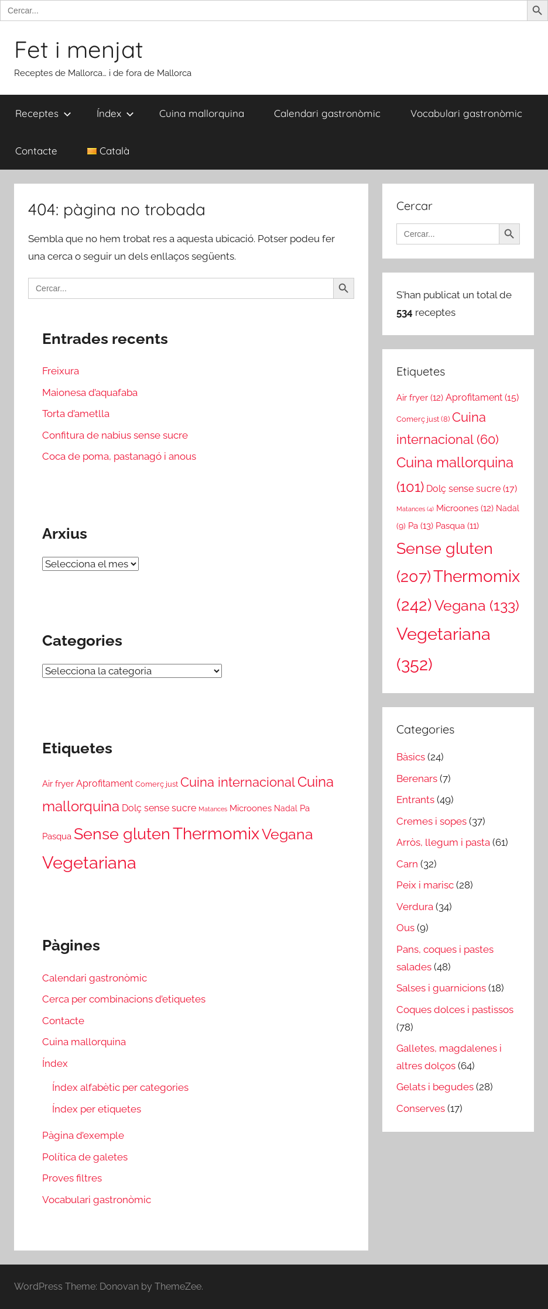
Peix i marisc (425, 885)
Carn (407, 864)
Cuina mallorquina (201, 113)
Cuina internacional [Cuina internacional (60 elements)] (237, 782)
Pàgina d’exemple (83, 1135)
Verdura (414, 906)
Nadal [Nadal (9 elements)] (285, 808)
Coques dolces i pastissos (454, 1009)
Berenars (416, 778)
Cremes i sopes (431, 821)
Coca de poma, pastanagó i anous (119, 456)
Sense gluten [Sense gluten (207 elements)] (122, 834)
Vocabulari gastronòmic (466, 113)
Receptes (43, 113)
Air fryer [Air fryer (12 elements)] (58, 783)
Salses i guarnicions (441, 988)
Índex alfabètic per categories (120, 1087)
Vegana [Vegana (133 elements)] (287, 834)
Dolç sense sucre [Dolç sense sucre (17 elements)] (159, 808)
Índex (115, 113)
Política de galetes (85, 1157)
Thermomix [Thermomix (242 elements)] (216, 833)
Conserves (420, 1108)
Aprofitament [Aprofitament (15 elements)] (104, 783)
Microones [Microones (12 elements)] (251, 808)
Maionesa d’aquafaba (90, 392)
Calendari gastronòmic (327, 113)
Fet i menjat (78, 49)
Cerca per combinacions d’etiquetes (124, 999)
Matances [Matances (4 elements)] (212, 808)
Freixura (60, 371)
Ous (405, 927)
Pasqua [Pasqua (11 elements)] (56, 836)
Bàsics (410, 757)
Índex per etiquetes (96, 1109)
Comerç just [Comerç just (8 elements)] (156, 784)
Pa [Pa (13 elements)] (305, 808)
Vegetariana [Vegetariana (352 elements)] (89, 862)
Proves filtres (72, 1178)
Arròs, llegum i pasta (443, 842)
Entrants (415, 799)
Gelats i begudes (435, 1087)
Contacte (36, 150)
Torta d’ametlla (75, 413)
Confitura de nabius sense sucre (115, 435)
